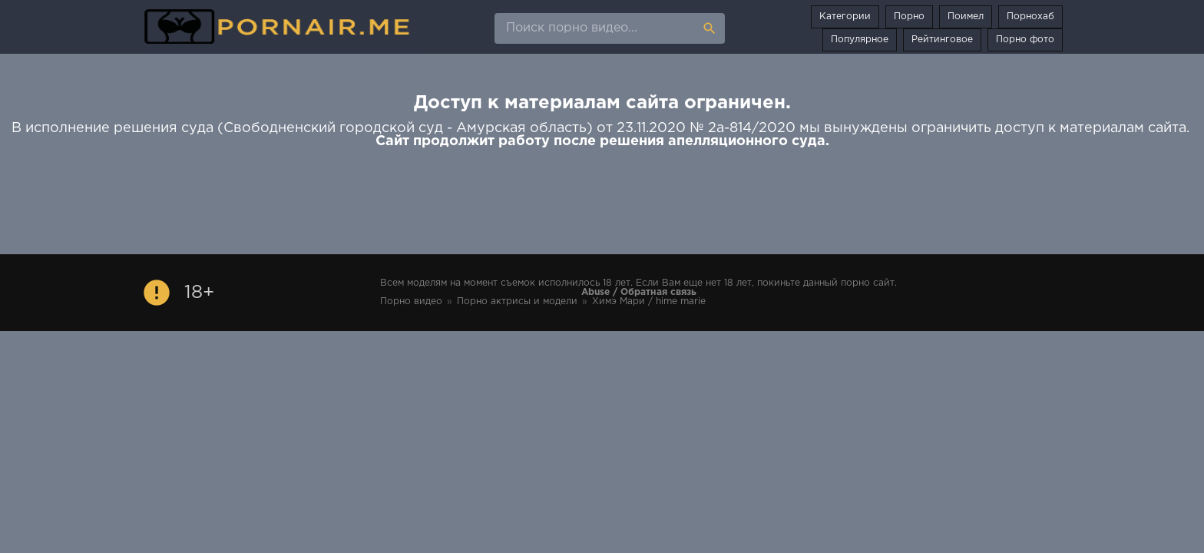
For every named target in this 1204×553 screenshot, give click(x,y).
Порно (909, 16)
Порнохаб (1030, 16)
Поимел (966, 16)
